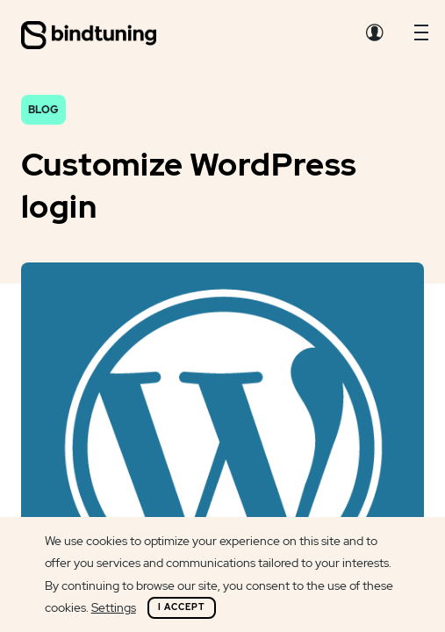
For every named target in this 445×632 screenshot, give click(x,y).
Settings (113, 607)
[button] (421, 37)
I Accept (181, 607)
